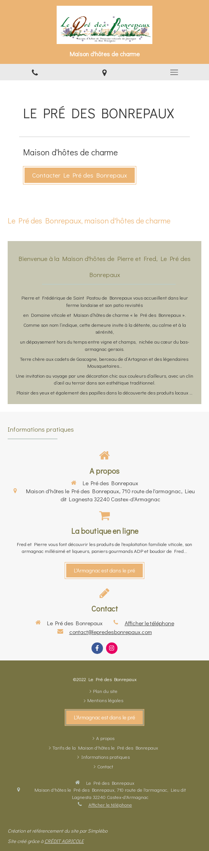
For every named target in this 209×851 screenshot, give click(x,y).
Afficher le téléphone (149, 623)
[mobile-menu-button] (174, 72)
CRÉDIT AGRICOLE (64, 841)
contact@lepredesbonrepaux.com (110, 632)
